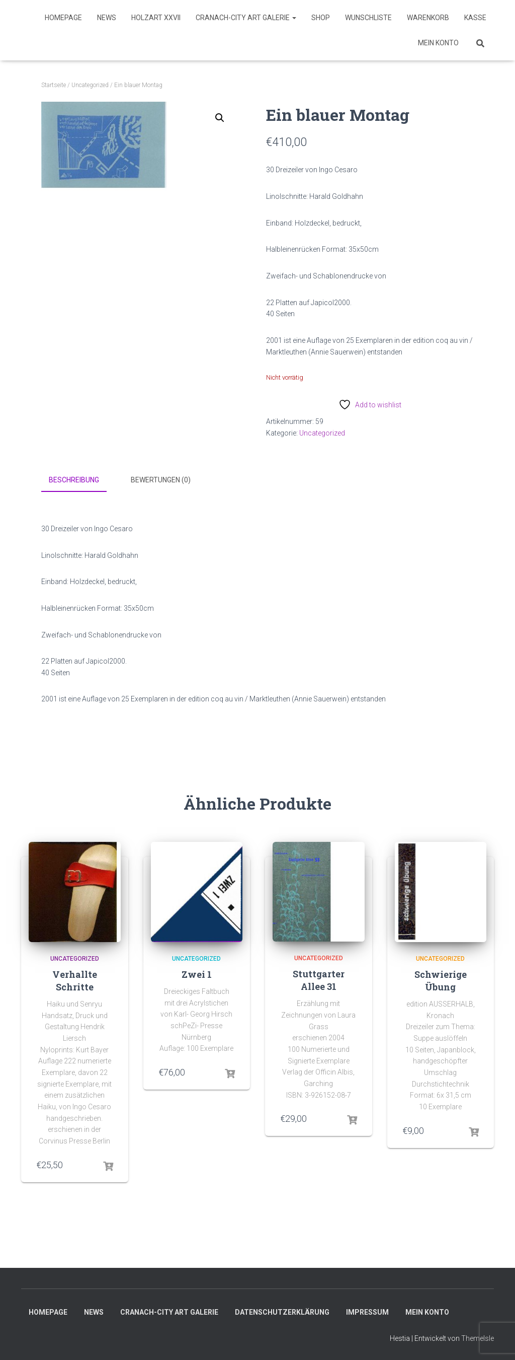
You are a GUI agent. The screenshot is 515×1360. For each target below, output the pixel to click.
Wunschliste (368, 18)
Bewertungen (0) (161, 480)
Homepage (63, 18)
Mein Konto (438, 43)
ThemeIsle (477, 1337)
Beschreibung (74, 480)
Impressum (367, 1311)
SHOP (320, 18)
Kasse (475, 18)
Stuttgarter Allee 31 (319, 979)
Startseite (53, 85)
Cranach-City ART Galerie (246, 18)
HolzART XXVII (156, 18)
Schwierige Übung (440, 979)
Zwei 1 (197, 973)
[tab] (81, 480)
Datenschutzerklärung (282, 1311)
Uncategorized (90, 85)
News (106, 18)
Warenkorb (428, 18)
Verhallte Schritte (74, 979)
